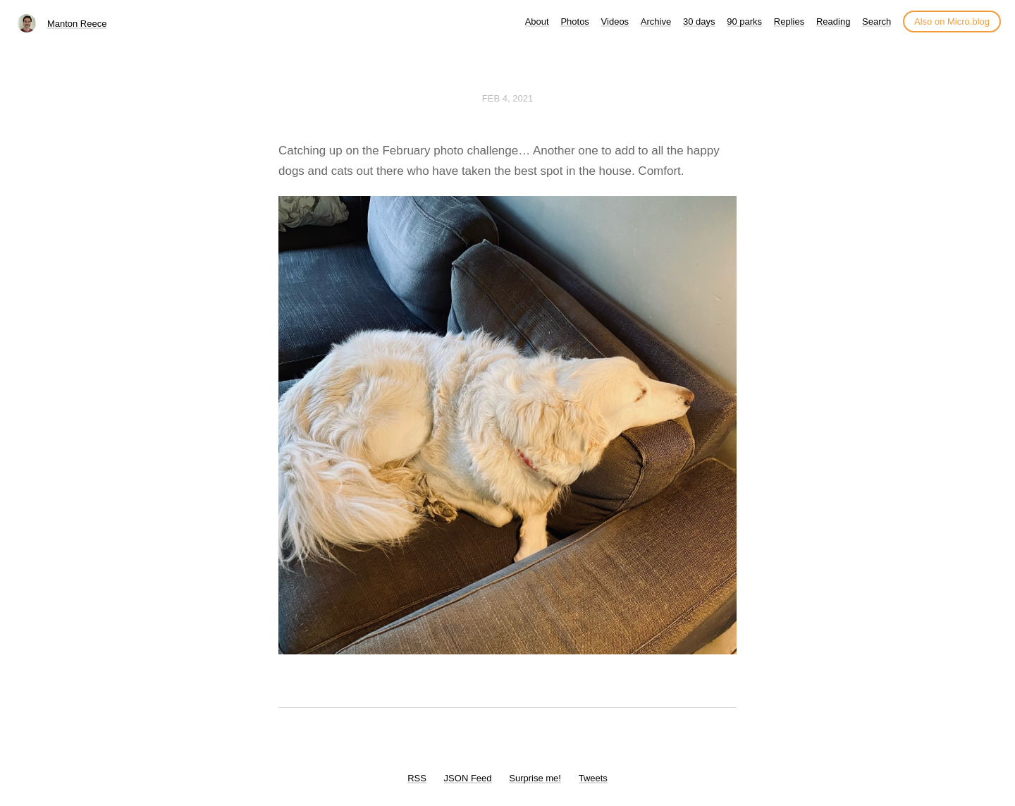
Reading (833, 21)
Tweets (593, 778)
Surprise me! (535, 778)
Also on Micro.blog (952, 21)
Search (876, 21)
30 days (699, 21)
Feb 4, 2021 (507, 98)
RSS (416, 778)
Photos (574, 21)
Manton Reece (77, 23)
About (537, 21)
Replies (789, 21)
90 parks (744, 21)
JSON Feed (468, 778)
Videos (615, 21)
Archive (656, 21)
